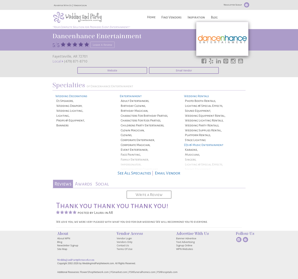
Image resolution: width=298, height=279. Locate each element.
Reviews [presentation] (62, 183)
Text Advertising (185, 242)
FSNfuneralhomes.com (142, 272)
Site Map (62, 249)
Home (151, 17)
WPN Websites (184, 249)
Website (112, 70)
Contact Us (123, 245)
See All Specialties (134, 173)
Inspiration (196, 17)
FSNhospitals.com (167, 272)
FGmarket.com (119, 272)
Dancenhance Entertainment (96, 36)
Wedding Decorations (71, 96)
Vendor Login (80, 5)
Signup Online (184, 245)
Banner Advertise (186, 238)
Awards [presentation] (83, 183)
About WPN (63, 238)
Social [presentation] (102, 183)
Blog (214, 17)
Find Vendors (171, 17)
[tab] (63, 184)
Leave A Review (102, 45)
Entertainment (131, 96)
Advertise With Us (63, 5)
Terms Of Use (124, 249)
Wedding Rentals (196, 96)
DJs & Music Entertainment (203, 145)
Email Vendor (184, 70)
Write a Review (149, 195)
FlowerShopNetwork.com (94, 272)
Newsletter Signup (233, 5)
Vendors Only (124, 242)
